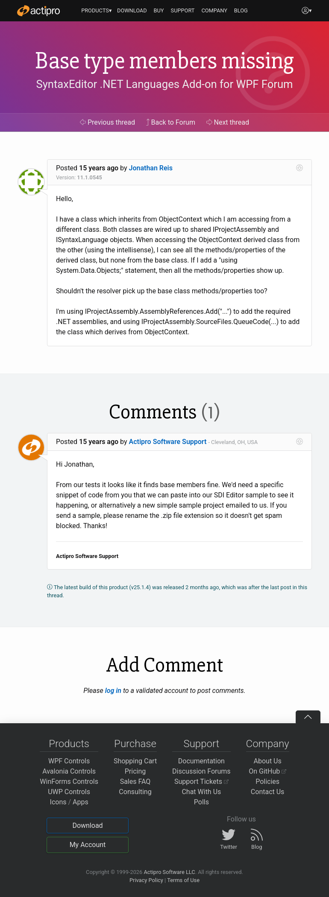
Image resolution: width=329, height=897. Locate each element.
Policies (267, 781)
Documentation (201, 761)
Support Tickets (201, 781)
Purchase (135, 744)
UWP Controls (69, 792)
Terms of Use (183, 880)
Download (87, 825)
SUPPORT (183, 10)
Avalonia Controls (69, 771)
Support (201, 744)
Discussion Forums (201, 771)
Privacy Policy (146, 880)
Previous (107, 122)
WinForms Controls (69, 781)
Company (267, 744)
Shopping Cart (135, 761)
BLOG (241, 10)
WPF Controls (69, 761)
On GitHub (267, 771)
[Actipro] (38, 10)
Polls (201, 802)
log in (113, 691)
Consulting (135, 792)
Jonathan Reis (151, 168)
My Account (88, 845)
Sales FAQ (135, 781)
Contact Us (268, 792)
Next (228, 122)
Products (69, 744)
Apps (80, 802)
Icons (58, 802)
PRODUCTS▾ (96, 10)
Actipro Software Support (168, 442)
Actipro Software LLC (169, 872)
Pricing (135, 771)
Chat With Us (201, 792)
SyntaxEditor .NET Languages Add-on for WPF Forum (164, 84)
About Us (268, 761)
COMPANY (214, 10)
